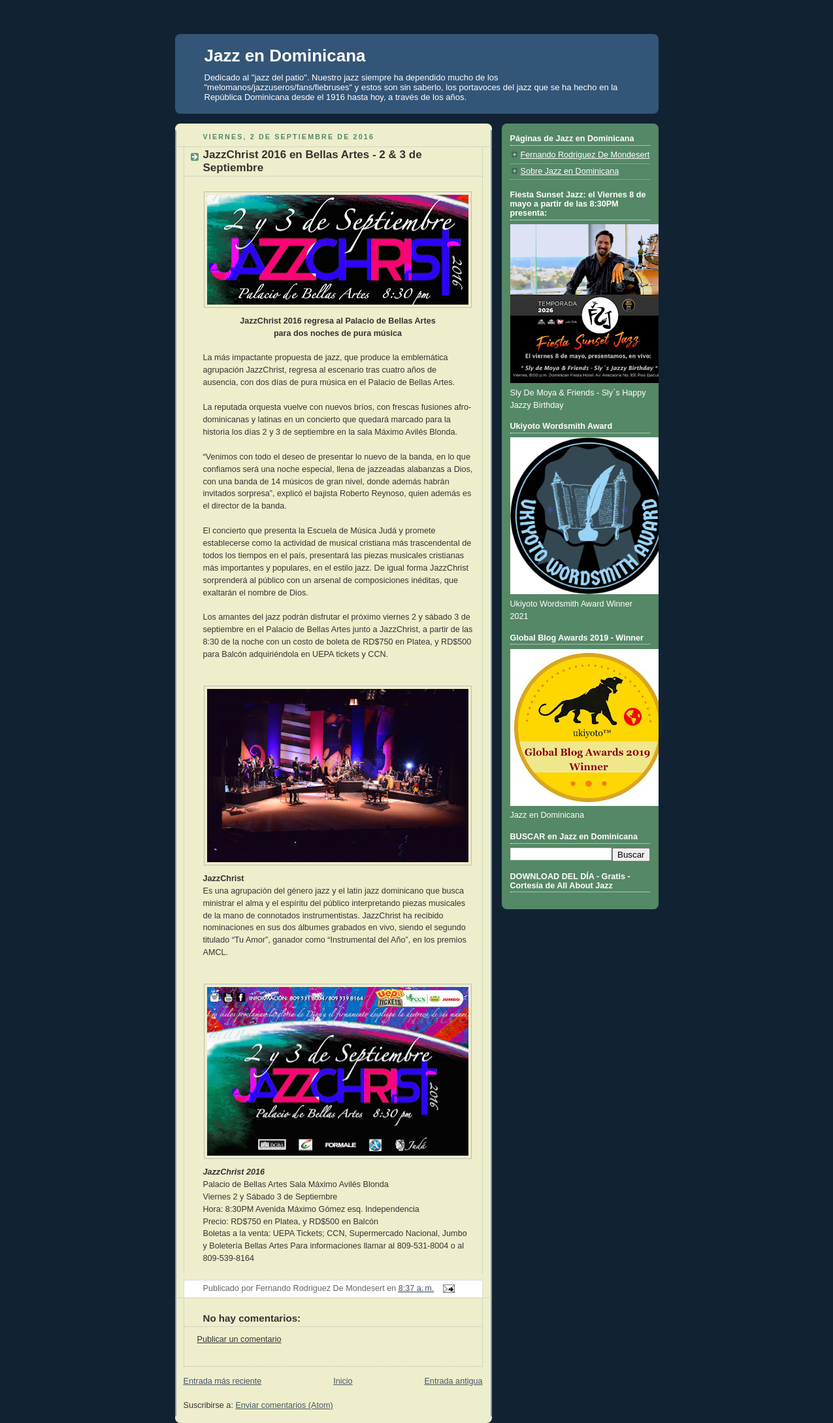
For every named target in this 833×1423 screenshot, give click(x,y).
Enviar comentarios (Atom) (284, 1405)
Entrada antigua (453, 1381)
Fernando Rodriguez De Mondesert (585, 154)
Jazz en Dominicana (285, 55)
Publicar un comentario (239, 1339)
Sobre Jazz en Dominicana (570, 171)
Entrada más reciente (223, 1381)
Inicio (342, 1381)
